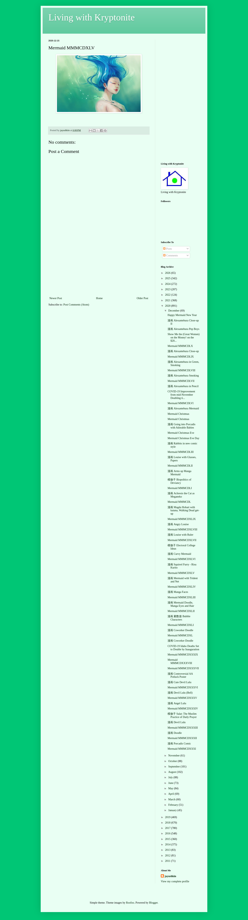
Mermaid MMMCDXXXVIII (180, 661)
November (174, 755)
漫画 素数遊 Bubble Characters (179, 618)
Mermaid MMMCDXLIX (182, 519)
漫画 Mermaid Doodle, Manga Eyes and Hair (181, 604)
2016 (168, 833)
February (173, 804)
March (172, 799)
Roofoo (130, 902)
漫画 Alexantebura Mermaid (183, 408)
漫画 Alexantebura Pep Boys (183, 329)
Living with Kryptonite (91, 17)
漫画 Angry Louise (178, 524)
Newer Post (55, 298)
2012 (168, 855)
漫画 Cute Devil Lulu (179, 682)
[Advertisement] (99, 267)
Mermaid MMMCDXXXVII (183, 668)
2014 (168, 844)
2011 (168, 860)
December (174, 310)
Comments (170, 255)
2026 (168, 272)
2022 (168, 294)
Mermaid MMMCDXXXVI (183, 687)
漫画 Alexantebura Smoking (183, 375)
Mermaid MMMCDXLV (181, 573)
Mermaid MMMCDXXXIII (183, 727)
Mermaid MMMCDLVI (181, 403)
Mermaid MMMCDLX (180, 346)
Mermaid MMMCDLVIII (181, 370)
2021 (168, 300)
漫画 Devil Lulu (177, 722)
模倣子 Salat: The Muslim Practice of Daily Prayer (182, 715)
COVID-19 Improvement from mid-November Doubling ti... (181, 394)
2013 (168, 849)
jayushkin (170, 876)
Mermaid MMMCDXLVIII (182, 529)
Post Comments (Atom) (76, 304)
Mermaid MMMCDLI (180, 488)
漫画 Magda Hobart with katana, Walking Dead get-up (183, 510)
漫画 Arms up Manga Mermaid (179, 473)
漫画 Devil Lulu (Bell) (180, 692)
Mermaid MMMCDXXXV (182, 697)
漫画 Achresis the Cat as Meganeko (181, 495)
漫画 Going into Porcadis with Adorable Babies (181, 426)
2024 (168, 283)
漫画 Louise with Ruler (180, 534)
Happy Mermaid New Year (182, 315)
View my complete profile (175, 881)
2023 (168, 289)
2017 (168, 828)
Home (99, 298)
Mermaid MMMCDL (179, 501)
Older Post (142, 298)
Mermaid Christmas (178, 413)
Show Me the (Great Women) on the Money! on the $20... (184, 337)
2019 (168, 817)
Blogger (153, 902)
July (170, 777)
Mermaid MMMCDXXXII (182, 738)
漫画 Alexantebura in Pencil (183, 386)
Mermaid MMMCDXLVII (182, 540)
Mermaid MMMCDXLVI (181, 559)
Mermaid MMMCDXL (180, 635)
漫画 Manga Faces (178, 592)
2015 (168, 839)
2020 (168, 305)
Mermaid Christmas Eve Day (183, 438)
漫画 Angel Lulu (177, 703)
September (174, 766)
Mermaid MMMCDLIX (181, 356)
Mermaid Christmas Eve (181, 432)
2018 (168, 822)
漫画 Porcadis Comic (179, 743)
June (171, 783)
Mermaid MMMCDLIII (181, 452)
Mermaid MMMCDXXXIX (183, 654)
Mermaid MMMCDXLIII (181, 597)
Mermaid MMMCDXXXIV (183, 708)
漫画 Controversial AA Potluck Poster (180, 675)
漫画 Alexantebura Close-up (183, 351)
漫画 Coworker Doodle (180, 630)
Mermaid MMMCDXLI (181, 625)
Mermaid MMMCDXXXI (182, 748)
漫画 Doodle (175, 732)
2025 (168, 278)
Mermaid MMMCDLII (180, 465)
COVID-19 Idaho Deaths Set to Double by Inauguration (183, 648)
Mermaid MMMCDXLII (181, 611)
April (171, 793)
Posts (167, 248)
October (173, 761)
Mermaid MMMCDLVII (181, 381)
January (172, 810)
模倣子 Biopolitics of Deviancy (179, 481)
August (172, 772)
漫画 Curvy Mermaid (179, 553)
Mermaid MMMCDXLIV (182, 586)
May (171, 788)
